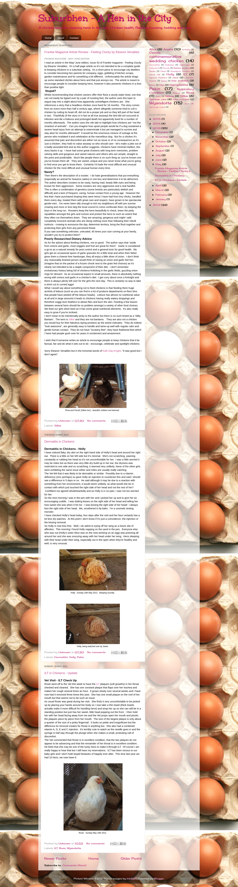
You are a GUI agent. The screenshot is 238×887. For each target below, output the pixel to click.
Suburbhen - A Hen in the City (104, 18)
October (161, 141)
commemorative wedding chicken (166, 58)
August (160, 150)
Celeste (155, 52)
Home (48, 37)
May (158, 164)
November (162, 136)
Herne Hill (154, 74)
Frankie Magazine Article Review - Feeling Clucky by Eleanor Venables (91, 52)
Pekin (80, 657)
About (60, 37)
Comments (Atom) (74, 865)
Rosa (62, 848)
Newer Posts (55, 858)
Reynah (176, 93)
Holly (72, 657)
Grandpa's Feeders (180, 71)
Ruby (158, 96)
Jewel (175, 77)
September (163, 146)
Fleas (163, 71)
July (158, 155)
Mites (152, 85)
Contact (74, 37)
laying (164, 81)
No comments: (97, 420)
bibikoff (132, 878)
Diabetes (169, 65)
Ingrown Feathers (158, 77)
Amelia (168, 49)
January (161, 199)
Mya (161, 85)
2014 (157, 123)
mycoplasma (178, 84)
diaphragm (184, 65)
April (158, 185)
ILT (98, 684)
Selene (169, 96)
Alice (152, 49)
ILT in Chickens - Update (60, 673)
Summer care (158, 99)
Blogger (159, 878)
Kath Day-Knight (112, 350)
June (159, 159)
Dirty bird (154, 68)
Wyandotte (74, 848)
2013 (157, 128)
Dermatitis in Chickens (59, 441)
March (160, 190)
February (161, 194)
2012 (157, 205)
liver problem (180, 80)
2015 (157, 119)
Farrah (166, 68)
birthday (186, 49)
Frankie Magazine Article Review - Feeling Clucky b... (173, 169)
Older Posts (131, 858)
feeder (152, 71)
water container (180, 99)
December (162, 132)
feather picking (181, 68)
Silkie (71, 319)
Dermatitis (61, 657)
